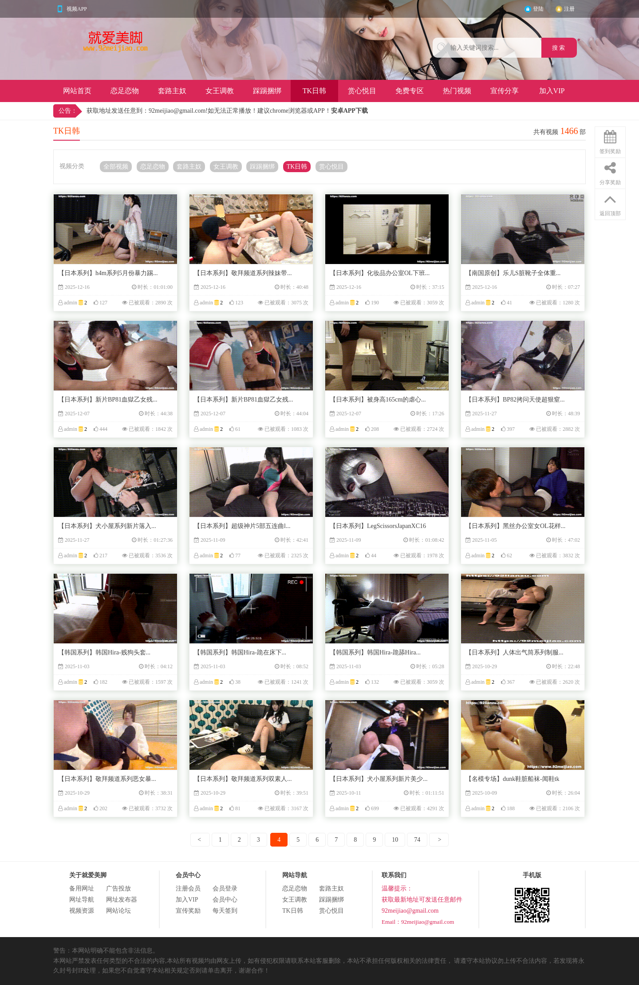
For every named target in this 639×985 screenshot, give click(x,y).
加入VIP (552, 91)
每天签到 (225, 910)
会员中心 (225, 899)
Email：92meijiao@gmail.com (418, 921)
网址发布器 (121, 899)
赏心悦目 (362, 91)
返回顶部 (610, 203)
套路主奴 (172, 91)
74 (417, 839)
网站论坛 (118, 910)
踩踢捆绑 (267, 91)
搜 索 (559, 47)
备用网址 (81, 888)
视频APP (77, 9)
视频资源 (81, 910)
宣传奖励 (188, 910)
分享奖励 (610, 171)
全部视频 (115, 166)
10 (395, 839)
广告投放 (118, 888)
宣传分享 (504, 91)
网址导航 (81, 899)
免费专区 (409, 91)
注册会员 (188, 888)
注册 (569, 9)
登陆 (538, 9)
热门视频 (457, 91)
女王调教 (219, 91)
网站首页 (77, 91)
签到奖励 (610, 140)
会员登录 (225, 888)
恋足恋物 (124, 91)
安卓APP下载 (349, 110)
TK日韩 (314, 91)
